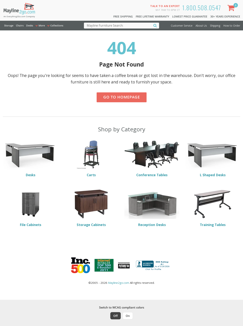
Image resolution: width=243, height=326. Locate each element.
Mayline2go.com (118, 283)
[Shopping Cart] (231, 8)
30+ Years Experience (225, 16)
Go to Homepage (121, 97)
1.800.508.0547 (201, 7)
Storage (8, 25)
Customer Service (182, 25)
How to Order (231, 25)
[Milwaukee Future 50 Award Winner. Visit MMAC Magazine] (124, 265)
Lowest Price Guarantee (189, 16)
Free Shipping (123, 16)
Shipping (215, 25)
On (128, 316)
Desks (29, 25)
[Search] (155, 25)
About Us (201, 25)
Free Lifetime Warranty (152, 16)
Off (115, 316)
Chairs (20, 25)
